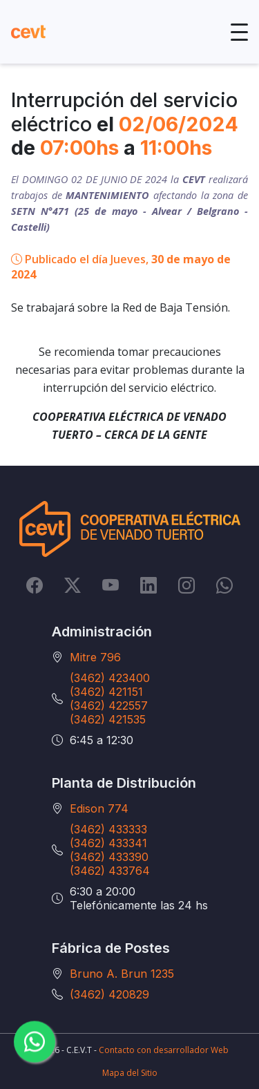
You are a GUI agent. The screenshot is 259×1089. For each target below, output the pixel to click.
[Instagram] (186, 585)
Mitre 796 (95, 657)
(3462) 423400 (110, 678)
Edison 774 (99, 808)
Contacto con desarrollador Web (164, 1050)
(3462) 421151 (106, 692)
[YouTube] (110, 585)
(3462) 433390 (109, 857)
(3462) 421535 (108, 719)
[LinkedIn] (148, 585)
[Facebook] (34, 585)
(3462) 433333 (108, 829)
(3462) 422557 (109, 705)
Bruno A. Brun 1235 (122, 974)
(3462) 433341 (108, 843)
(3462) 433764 (110, 871)
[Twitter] (72, 585)
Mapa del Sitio (129, 1073)
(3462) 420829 (109, 994)
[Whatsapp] (224, 585)
